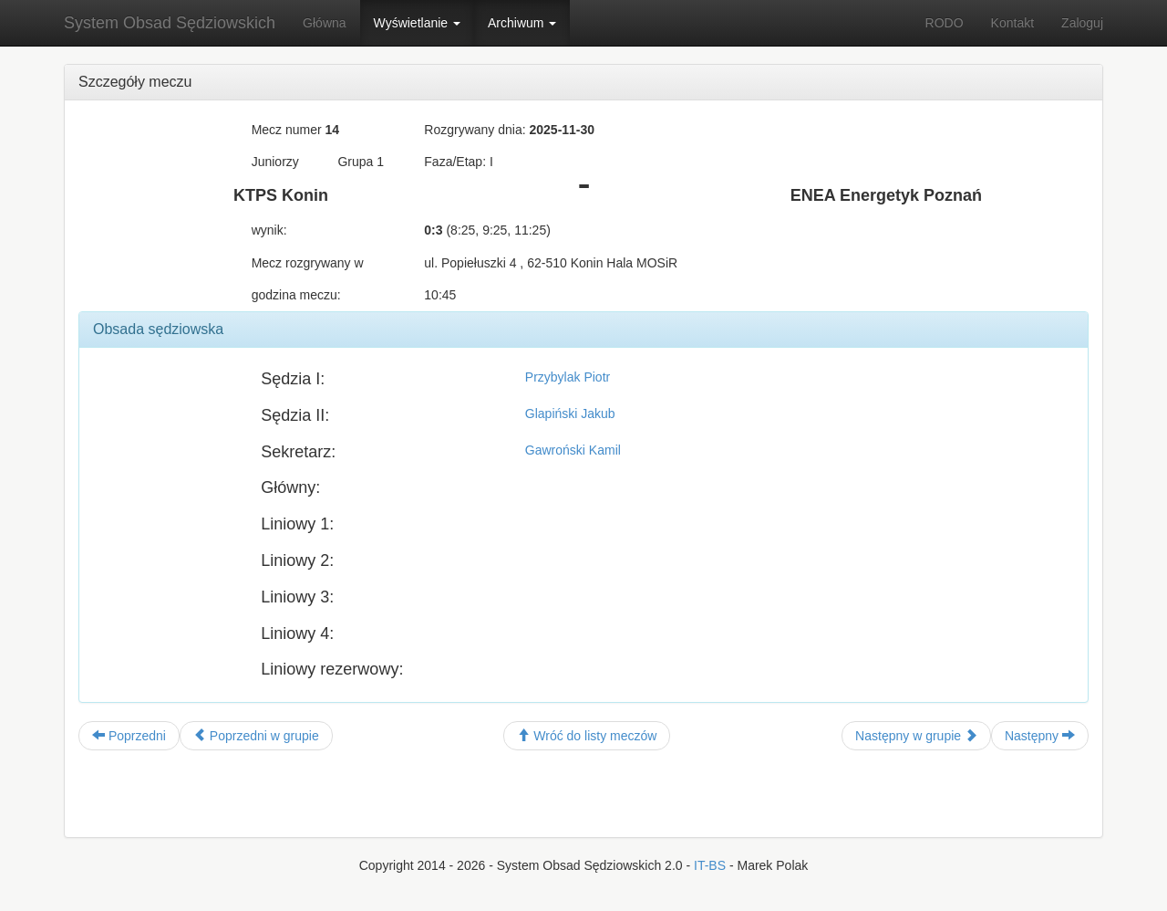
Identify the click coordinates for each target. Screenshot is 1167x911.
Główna (324, 23)
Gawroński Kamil (573, 450)
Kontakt (1012, 23)
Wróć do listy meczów (586, 735)
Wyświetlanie (417, 23)
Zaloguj (1082, 23)
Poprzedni (129, 735)
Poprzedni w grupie (256, 735)
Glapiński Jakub (570, 413)
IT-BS (710, 865)
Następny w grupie (916, 735)
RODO (944, 23)
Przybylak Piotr (567, 377)
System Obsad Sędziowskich (169, 23)
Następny (1040, 735)
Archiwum (522, 23)
